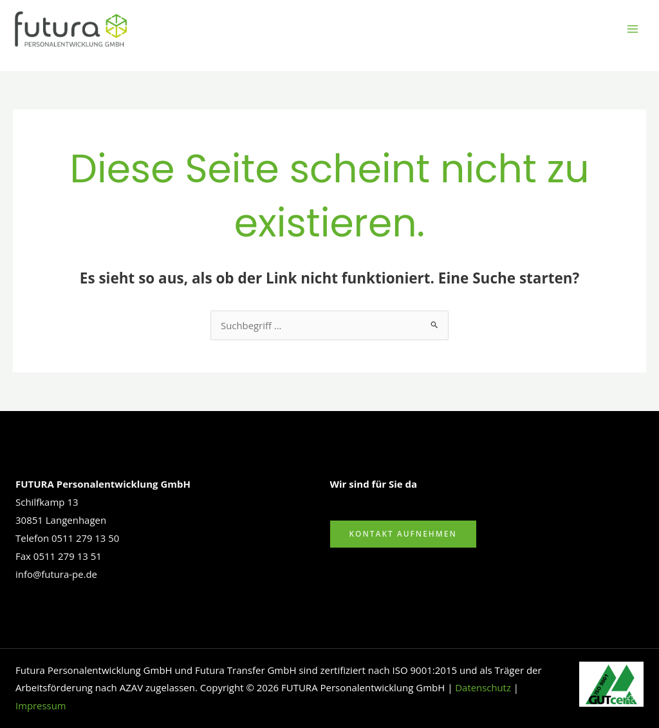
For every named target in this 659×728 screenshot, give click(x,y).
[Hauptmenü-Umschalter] (633, 29)
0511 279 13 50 (85, 538)
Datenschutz (483, 687)
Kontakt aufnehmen (403, 533)
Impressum (40, 705)
